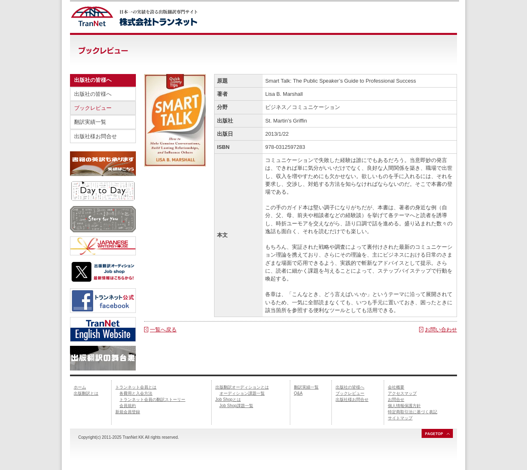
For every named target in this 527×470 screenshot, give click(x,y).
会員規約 (127, 405)
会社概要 (396, 387)
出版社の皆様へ (93, 94)
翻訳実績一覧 (90, 122)
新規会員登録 (127, 412)
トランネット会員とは (135, 387)
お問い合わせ (441, 329)
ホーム (80, 387)
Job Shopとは (228, 399)
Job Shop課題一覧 (236, 405)
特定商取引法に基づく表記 (412, 412)
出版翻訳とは (86, 393)
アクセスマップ (402, 393)
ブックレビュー (93, 108)
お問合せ (396, 399)
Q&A (298, 393)
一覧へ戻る (163, 329)
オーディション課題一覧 (242, 393)
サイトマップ (400, 418)
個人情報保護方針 (404, 405)
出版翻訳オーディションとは (242, 387)
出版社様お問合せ (95, 136)
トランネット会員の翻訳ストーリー (152, 399)
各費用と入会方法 (135, 393)
